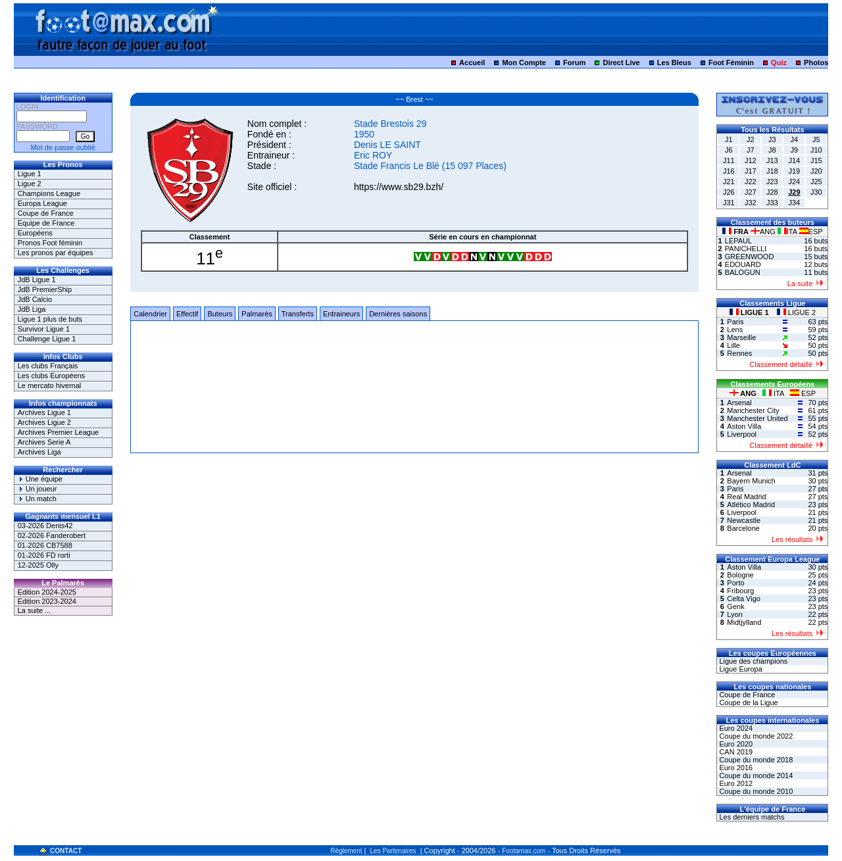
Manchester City (753, 410)
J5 (816, 139)
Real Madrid (746, 497)
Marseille (741, 337)
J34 (794, 203)
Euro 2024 (735, 728)
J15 (816, 160)
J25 (816, 181)
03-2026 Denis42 (45, 525)
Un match (37, 499)
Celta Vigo (743, 599)
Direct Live (621, 62)
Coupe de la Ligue (747, 702)
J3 (772, 139)
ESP (811, 231)
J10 (816, 150)
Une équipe (40, 479)
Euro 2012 (735, 783)
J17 (750, 171)
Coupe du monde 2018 (755, 760)
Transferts (298, 314)
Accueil (472, 62)
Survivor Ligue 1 (44, 329)
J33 (772, 203)
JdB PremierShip (45, 289)
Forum (574, 62)
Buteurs (219, 314)
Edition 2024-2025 (47, 592)
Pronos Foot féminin (50, 243)
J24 (794, 181)
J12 (750, 160)
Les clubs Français (48, 366)
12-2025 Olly (38, 565)
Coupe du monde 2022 (755, 736)
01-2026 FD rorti (44, 555)
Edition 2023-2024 (47, 601)
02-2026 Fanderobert (52, 535)
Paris (735, 322)
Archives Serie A (44, 442)
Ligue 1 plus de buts (50, 319)
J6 (729, 150)
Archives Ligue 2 (44, 422)
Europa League (42, 203)
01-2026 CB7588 (45, 545)
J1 (729, 139)
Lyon (734, 614)
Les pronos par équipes (55, 253)
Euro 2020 (735, 744)
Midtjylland (744, 622)
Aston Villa (744, 426)
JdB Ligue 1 (37, 279)
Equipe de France (46, 223)
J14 (794, 160)
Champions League (49, 193)
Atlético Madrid (751, 504)
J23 (772, 181)
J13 (772, 160)
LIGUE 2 (796, 312)
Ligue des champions (752, 661)
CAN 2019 (735, 752)
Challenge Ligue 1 (47, 339)
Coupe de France (46, 213)
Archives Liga (39, 452)
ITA (788, 231)
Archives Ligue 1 (44, 412)
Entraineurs (341, 314)
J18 (772, 171)
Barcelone (743, 528)
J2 (751, 139)
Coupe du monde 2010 (755, 791)
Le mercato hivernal (50, 385)
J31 (729, 203)
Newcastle (743, 520)
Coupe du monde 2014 (755, 775)
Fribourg (740, 591)
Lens (735, 329)
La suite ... (34, 610)
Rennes (739, 353)
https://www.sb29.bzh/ (398, 187)
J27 (750, 192)
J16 (729, 171)
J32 (750, 203)
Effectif (187, 314)
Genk (735, 606)
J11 (729, 160)
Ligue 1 (29, 174)
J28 (772, 192)
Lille (733, 345)
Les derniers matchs (750, 817)
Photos (816, 62)
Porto (735, 583)
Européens (35, 233)
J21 (729, 181)
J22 (750, 181)
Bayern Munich (751, 481)
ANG (764, 231)
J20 (816, 171)
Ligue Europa (739, 669)
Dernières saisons (398, 314)
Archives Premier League (58, 432)
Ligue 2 (29, 183)
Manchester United (757, 418)
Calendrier (150, 314)
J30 (816, 192)
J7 (751, 150)
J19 (794, 171)
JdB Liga (32, 309)
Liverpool (741, 434)
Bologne (740, 575)
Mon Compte (524, 62)
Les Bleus (674, 62)
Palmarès (256, 314)
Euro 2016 (735, 768)
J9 (795, 150)
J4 (795, 139)
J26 (729, 192)
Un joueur (37, 489)
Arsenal (739, 402)
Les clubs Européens (52, 376)
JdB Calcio (35, 299)
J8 (772, 150)
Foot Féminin (731, 62)
